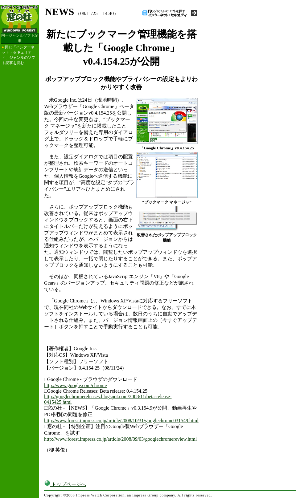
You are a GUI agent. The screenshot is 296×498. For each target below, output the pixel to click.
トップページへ (65, 484)
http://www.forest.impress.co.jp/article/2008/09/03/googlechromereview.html (120, 439)
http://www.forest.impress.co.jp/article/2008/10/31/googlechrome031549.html (121, 420)
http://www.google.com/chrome (75, 385)
